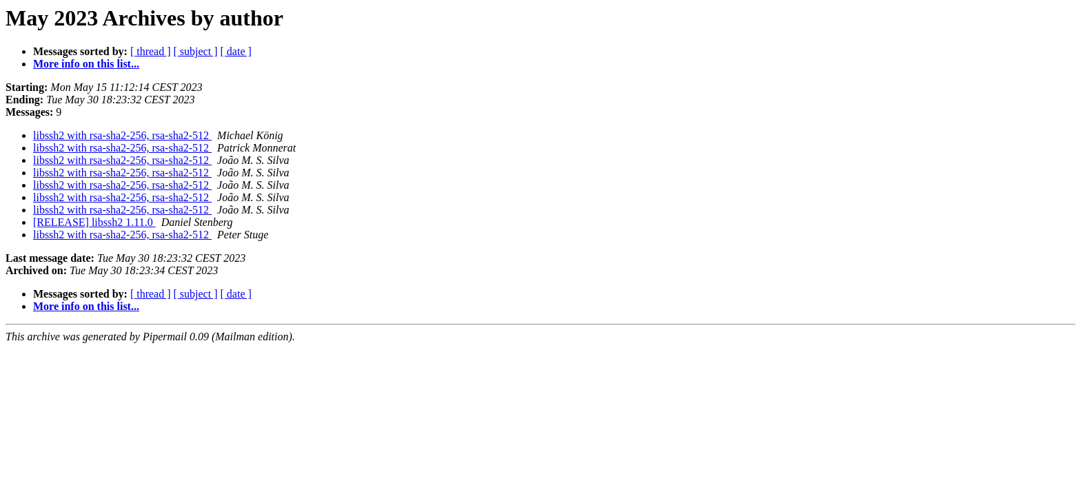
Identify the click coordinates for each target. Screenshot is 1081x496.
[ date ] (236, 51)
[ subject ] (196, 51)
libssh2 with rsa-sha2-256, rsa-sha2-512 (122, 135)
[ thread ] (150, 51)
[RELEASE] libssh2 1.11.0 (94, 222)
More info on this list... (86, 64)
